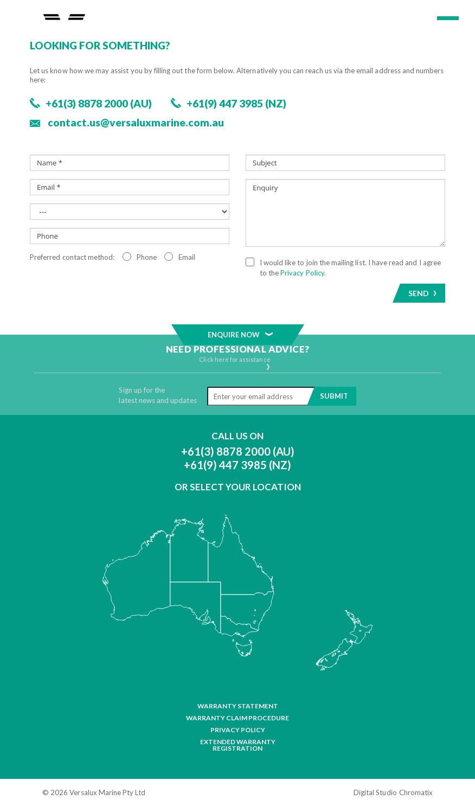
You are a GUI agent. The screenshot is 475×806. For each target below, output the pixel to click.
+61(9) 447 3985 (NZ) (237, 464)
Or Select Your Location (238, 486)
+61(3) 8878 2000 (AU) (237, 451)
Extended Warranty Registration (237, 745)
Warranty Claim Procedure (237, 718)
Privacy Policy (237, 730)
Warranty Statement (237, 706)
